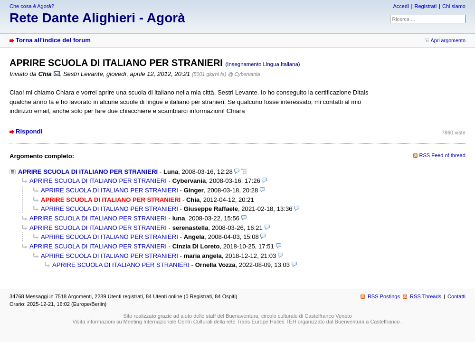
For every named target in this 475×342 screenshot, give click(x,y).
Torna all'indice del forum (53, 40)
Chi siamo (454, 6)
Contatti (456, 296)
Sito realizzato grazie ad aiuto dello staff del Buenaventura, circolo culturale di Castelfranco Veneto (237, 316)
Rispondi (29, 131)
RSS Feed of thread (442, 155)
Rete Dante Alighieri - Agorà (97, 17)
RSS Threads (425, 296)
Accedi (400, 6)
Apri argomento (448, 40)
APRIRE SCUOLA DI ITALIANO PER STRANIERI (88, 171)
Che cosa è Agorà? (32, 6)
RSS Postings (384, 296)
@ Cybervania (244, 74)
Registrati (425, 6)
